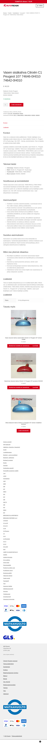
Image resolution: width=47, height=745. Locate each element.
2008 (4, 484)
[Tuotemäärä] (6, 105)
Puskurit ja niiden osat (9, 567)
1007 (4, 481)
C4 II (4, 536)
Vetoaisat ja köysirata (8, 599)
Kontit (4, 449)
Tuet (4, 583)
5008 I (4, 510)
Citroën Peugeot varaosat (10, 661)
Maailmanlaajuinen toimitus (10, 673)
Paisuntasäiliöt (7, 565)
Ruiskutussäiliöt (7, 573)
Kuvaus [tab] (5, 123)
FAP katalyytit (6, 444)
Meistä (5, 679)
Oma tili (8, 742)
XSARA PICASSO (7, 557)
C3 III (4, 528)
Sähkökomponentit (8, 588)
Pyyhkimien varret (8, 570)
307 (4, 497)
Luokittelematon (7, 452)
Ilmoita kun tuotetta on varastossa (19, 345)
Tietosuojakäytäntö (8, 664)
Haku (23, 742)
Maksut (5, 676)
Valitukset (6, 694)
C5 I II (4, 541)
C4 (4, 533)
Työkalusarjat (6, 594)
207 (4, 489)
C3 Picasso (6, 531)
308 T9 (5, 502)
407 (4, 507)
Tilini (4, 691)
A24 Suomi (7, 736)
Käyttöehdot (6, 667)
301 (4, 494)
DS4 (4, 549)
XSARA (5, 554)
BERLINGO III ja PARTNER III (10, 515)
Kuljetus (5, 670)
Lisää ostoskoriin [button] (23, 430)
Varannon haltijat (7, 586)
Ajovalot (5, 465)
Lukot (4, 476)
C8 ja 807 (5, 546)
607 (4, 512)
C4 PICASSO (6, 539)
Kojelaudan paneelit (8, 468)
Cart (36, 741)
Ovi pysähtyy (6, 560)
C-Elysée (5, 520)
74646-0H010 (27, 115)
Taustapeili (6, 581)
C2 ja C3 (5, 526)
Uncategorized (7, 596)
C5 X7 (4, 544)
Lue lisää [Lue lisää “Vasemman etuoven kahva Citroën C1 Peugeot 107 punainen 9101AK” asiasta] (35, 387)
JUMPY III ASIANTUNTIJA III (10, 552)
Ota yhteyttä (6, 682)
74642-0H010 (20, 115)
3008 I (4, 491)
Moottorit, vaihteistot (8, 457)
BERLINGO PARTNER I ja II (10, 518)
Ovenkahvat (16, 13)
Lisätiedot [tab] (6, 127)
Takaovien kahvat (7, 575)
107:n (15, 115)
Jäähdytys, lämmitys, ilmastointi (11, 447)
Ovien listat (6, 562)
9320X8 (37, 115)
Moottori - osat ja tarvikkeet (10, 455)
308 (4, 499)
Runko (9, 13)
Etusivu (5, 13)
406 (4, 504)
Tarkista (5, 688)
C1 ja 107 (22, 13)
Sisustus (5, 591)
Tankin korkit (6, 578)
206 (4, 486)
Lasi (4, 473)
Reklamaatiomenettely (9, 685)
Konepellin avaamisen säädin (10, 470)
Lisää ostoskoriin (16, 104)
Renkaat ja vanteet (8, 460)
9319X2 (33, 115)
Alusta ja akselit (7, 442)
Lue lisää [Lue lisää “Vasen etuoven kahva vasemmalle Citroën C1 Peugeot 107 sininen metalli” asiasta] (35, 345)
